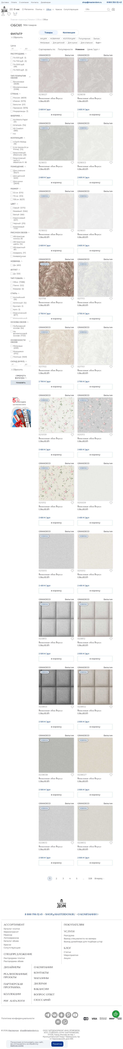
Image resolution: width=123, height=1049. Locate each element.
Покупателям (74, 924)
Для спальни (87, 43)
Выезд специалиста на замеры (80, 938)
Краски (7, 945)
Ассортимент (14, 924)
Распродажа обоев (14, 961)
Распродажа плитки (14, 958)
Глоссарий (42, 1000)
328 (90, 878)
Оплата (14, 2)
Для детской (59, 43)
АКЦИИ (43, 39)
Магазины (41, 978)
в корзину (56, 114)
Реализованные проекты (16, 975)
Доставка (5, 2)
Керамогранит (11, 932)
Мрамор (8, 935)
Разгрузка (69, 935)
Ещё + (98, 43)
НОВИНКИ (55, 39)
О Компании (43, 967)
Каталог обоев (11, 941)
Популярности (65, 49)
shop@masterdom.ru (92, 2)
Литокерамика (11, 938)
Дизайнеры (12, 967)
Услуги (69, 931)
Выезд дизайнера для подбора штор (83, 941)
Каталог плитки (12, 929)
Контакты (34, 2)
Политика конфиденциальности (17, 1018)
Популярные (84, 39)
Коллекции (69, 32)
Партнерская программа (13, 985)
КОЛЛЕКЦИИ (69, 39)
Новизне (79, 49)
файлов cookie (17, 1046)
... (83, 878)
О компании (24, 2)
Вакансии (41, 989)
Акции (67, 958)
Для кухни (72, 43)
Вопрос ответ (44, 994)
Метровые (45, 43)
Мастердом (13, 1030)
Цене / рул (93, 49)
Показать (20, 382)
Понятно (57, 1044)
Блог (67, 948)
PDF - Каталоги (14, 1000)
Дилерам (40, 983)
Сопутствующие (12, 948)
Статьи (67, 952)
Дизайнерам (46, 2)
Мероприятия (71, 955)
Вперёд (99, 878)
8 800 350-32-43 (114, 2)
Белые (97, 39)
